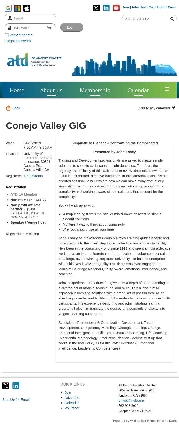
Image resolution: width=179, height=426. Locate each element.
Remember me (20, 35)
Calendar (72, 403)
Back (16, 108)
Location (12, 154)
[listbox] (157, 108)
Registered (14, 176)
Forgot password (18, 41)
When (10, 143)
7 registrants (33, 176)
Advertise (139, 7)
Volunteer (72, 408)
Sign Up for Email (16, 399)
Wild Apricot (138, 420)
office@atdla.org (131, 400)
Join (125, 7)
